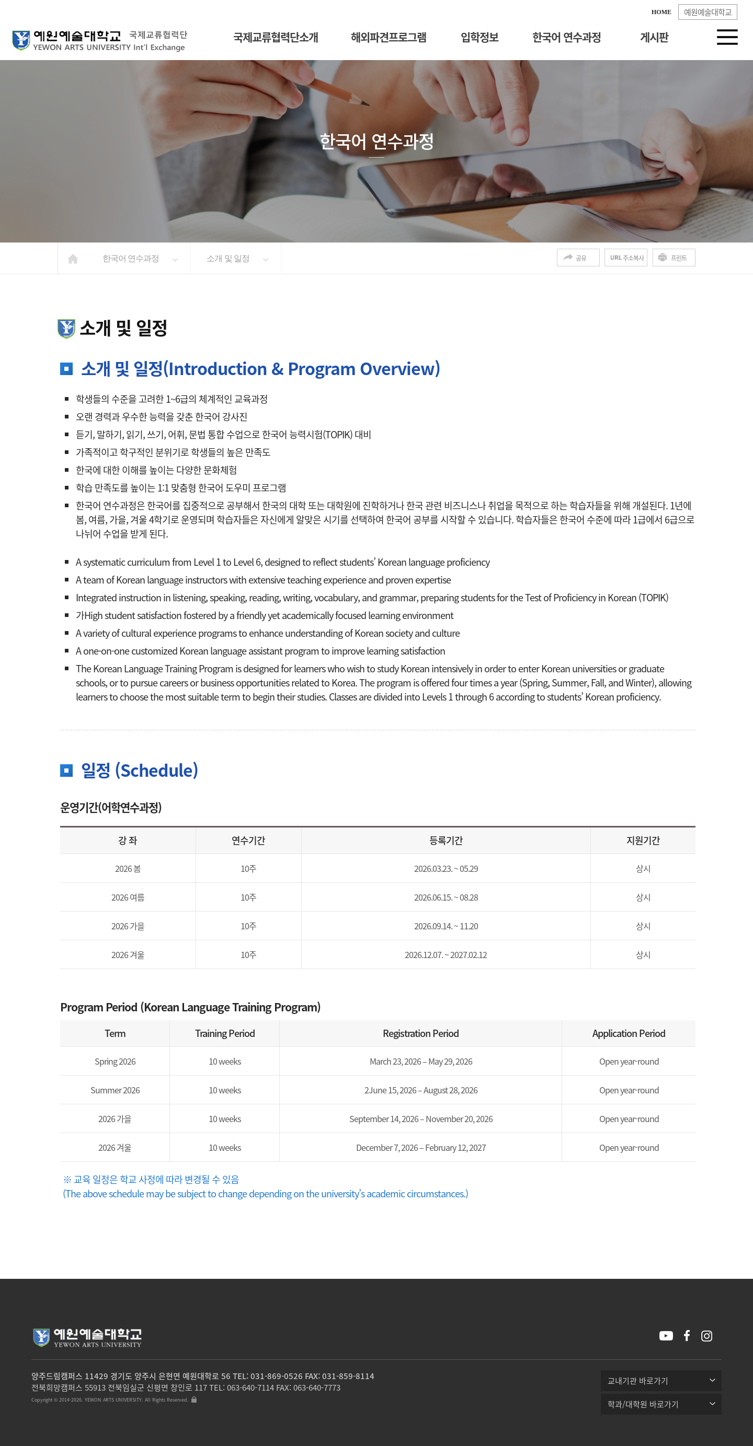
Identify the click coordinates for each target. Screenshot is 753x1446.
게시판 (654, 37)
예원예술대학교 (708, 12)
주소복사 (633, 258)
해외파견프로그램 (388, 37)
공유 (581, 258)
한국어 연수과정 (566, 37)
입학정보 (479, 37)
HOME (661, 12)
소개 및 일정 (228, 258)
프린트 (679, 258)
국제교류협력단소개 (275, 37)
